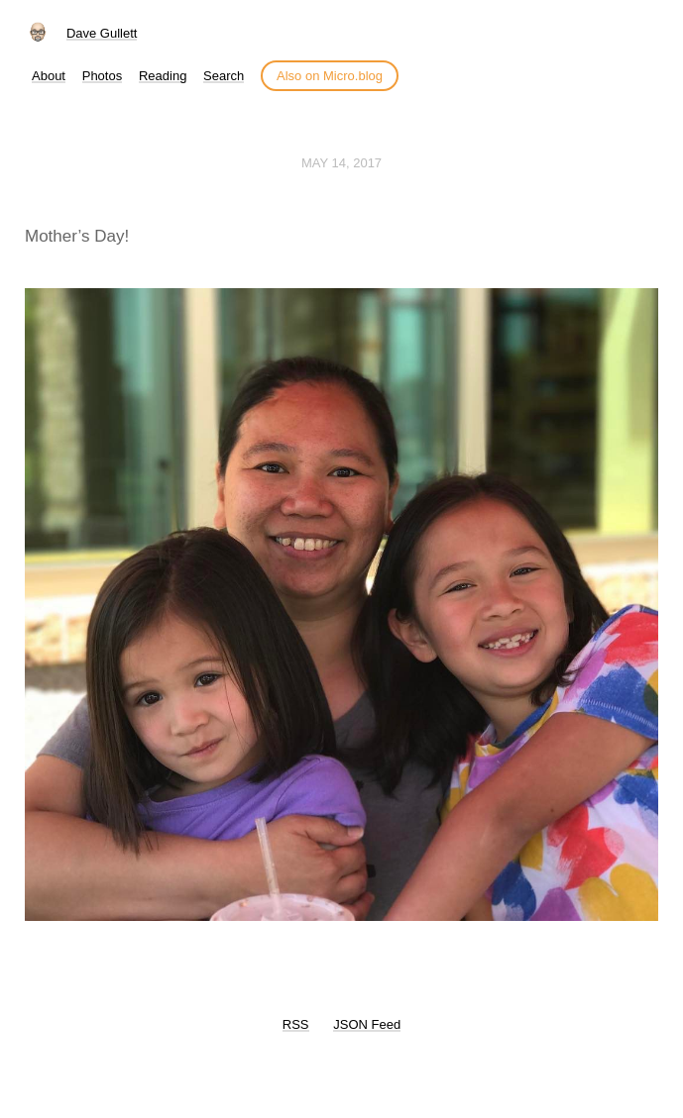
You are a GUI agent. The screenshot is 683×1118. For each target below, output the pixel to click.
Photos (102, 75)
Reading (162, 75)
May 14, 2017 (341, 162)
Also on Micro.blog (330, 75)
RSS (296, 1024)
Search (223, 75)
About (48, 75)
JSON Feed (366, 1024)
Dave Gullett (102, 33)
